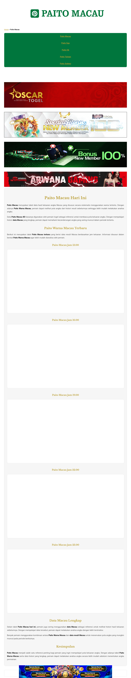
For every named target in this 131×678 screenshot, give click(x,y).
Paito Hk (65, 50)
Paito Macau (65, 36)
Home (6, 29)
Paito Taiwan (65, 57)
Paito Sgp (65, 43)
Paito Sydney (65, 63)
